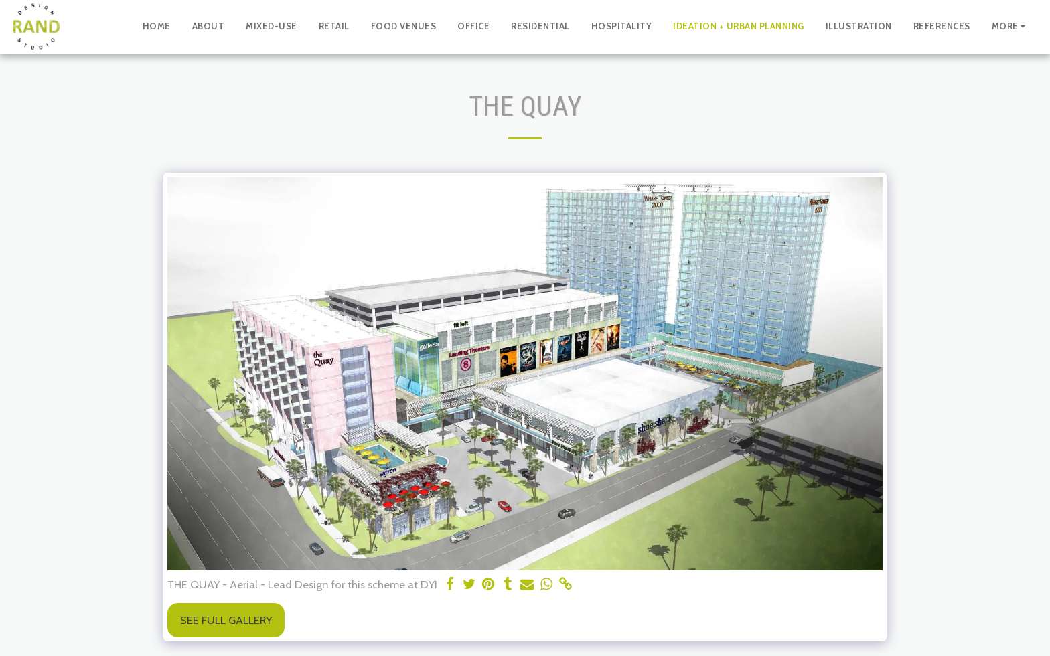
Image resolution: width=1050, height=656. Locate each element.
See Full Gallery (226, 620)
